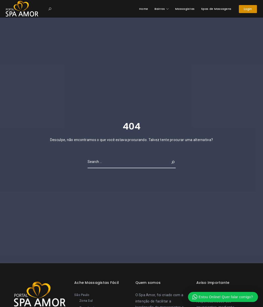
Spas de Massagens (216, 9)
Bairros (160, 9)
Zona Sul (86, 300)
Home (143, 9)
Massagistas (185, 9)
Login (248, 9)
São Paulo (82, 295)
